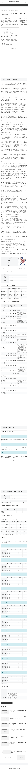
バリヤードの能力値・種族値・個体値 (9, 39)
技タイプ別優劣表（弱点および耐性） (11, 40)
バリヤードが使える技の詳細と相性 (10, 35)
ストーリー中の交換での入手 (9, 37)
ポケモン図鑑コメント (8, 44)
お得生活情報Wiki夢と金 (14, 1)
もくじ (8, 29)
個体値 (5, 43)
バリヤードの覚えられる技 (9, 33)
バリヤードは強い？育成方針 (7, 31)
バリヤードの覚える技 (8, 32)
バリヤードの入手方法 (6, 36)
